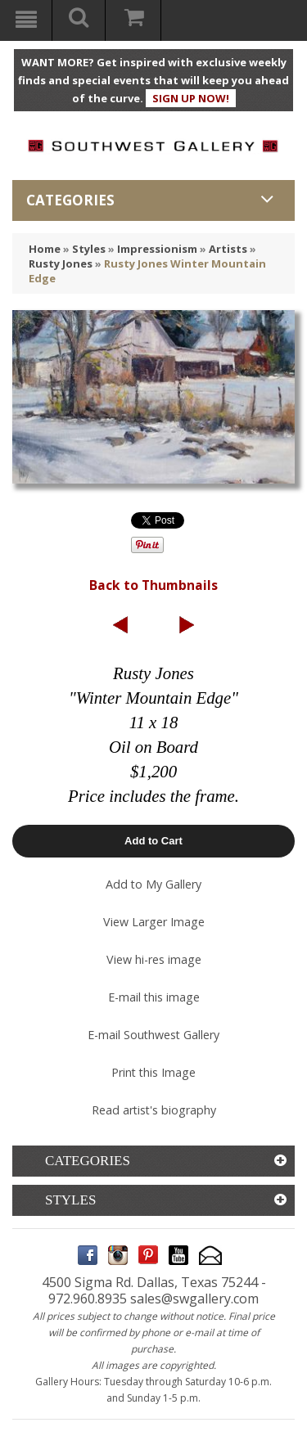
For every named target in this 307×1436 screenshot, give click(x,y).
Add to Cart (153, 841)
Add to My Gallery (153, 884)
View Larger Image (154, 922)
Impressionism (157, 248)
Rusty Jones (61, 263)
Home (45, 248)
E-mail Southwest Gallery (153, 1034)
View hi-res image (153, 959)
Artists (228, 248)
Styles (89, 248)
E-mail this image (154, 997)
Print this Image (153, 1072)
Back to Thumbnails (153, 585)
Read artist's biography (154, 1110)
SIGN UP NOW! (190, 98)
